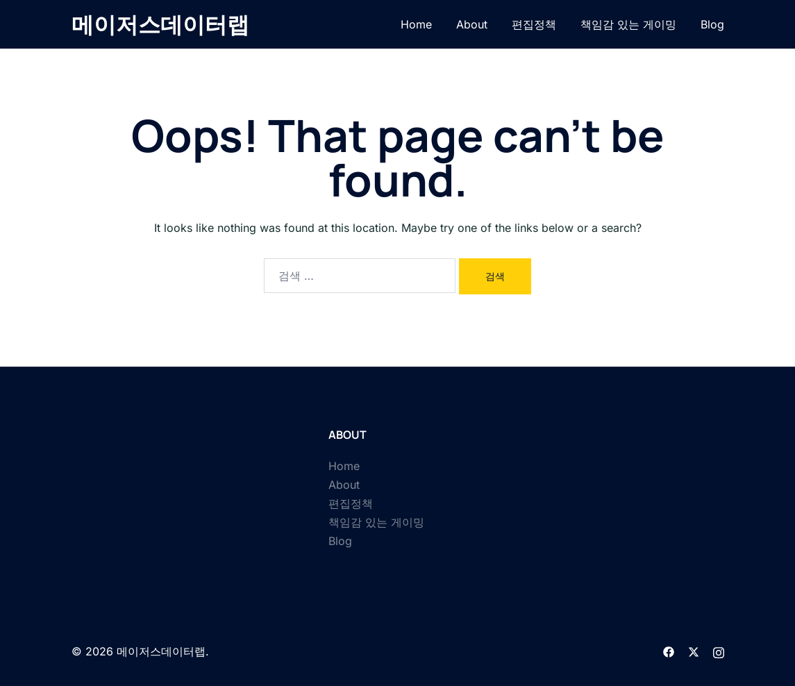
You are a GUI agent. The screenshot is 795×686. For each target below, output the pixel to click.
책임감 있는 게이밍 (628, 24)
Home (416, 24)
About (471, 24)
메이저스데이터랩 (160, 24)
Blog (712, 24)
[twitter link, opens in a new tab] (693, 651)
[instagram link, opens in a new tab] (718, 651)
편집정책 (534, 24)
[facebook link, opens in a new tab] (668, 651)
